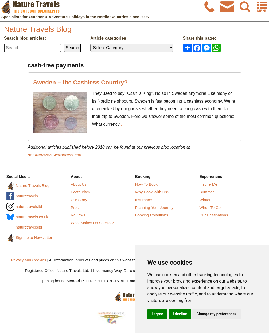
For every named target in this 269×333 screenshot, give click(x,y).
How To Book (146, 184)
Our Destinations (213, 215)
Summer (206, 192)
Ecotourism (80, 192)
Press (76, 207)
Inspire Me (208, 184)
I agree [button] (157, 314)
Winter (204, 200)
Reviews (78, 215)
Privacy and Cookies (28, 260)
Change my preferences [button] (216, 314)
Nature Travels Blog (38, 29)
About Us (79, 184)
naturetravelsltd (29, 206)
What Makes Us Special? (92, 223)
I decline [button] (180, 314)
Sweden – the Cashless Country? (80, 82)
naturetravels (27, 196)
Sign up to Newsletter (34, 237)
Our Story (79, 200)
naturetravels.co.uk (32, 217)
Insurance (143, 200)
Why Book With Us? (152, 192)
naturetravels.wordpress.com (55, 155)
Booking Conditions (151, 215)
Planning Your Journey (154, 207)
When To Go (210, 207)
